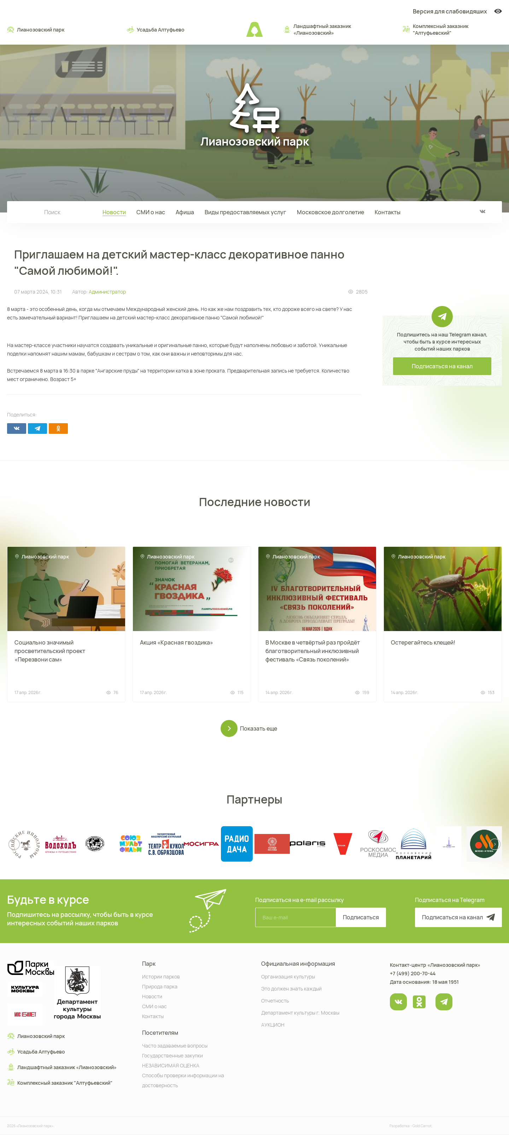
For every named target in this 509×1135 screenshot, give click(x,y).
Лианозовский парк (35, 29)
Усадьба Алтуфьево (156, 29)
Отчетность (275, 1000)
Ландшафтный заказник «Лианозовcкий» (317, 29)
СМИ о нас (150, 212)
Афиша (185, 212)
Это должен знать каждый (291, 988)
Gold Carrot (422, 1125)
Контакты (387, 212)
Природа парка (159, 986)
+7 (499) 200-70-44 (412, 973)
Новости (114, 212)
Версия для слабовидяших (457, 11)
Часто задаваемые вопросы (174, 1045)
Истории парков (161, 976)
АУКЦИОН (273, 1024)
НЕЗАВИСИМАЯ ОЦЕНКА (170, 1065)
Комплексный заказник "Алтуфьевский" (435, 29)
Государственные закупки (172, 1055)
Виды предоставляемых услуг (245, 212)
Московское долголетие (330, 212)
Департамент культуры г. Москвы (300, 1012)
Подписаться (361, 917)
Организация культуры (288, 976)
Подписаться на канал (442, 366)
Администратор (107, 291)
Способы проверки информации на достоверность (183, 1080)
